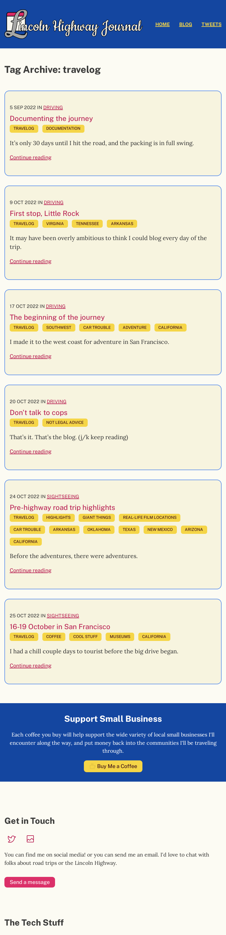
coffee (53, 636)
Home (162, 24)
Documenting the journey (51, 118)
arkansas (122, 223)
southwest (58, 327)
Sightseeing (63, 496)
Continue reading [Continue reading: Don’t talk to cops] (30, 451)
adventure (135, 327)
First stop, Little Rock (44, 213)
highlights (58, 517)
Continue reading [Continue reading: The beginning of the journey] (30, 356)
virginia (55, 223)
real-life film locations (150, 517)
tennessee (87, 223)
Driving (53, 107)
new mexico (160, 529)
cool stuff (85, 636)
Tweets (212, 24)
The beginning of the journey (57, 317)
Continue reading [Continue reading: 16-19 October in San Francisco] (30, 665)
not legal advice (65, 422)
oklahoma (99, 529)
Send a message (30, 882)
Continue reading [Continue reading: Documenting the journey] (30, 157)
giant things (97, 517)
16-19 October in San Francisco (60, 626)
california (170, 327)
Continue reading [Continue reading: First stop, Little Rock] (30, 261)
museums (120, 636)
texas (129, 529)
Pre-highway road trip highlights (62, 507)
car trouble (97, 327)
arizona (194, 529)
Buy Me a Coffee (113, 766)
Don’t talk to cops (38, 412)
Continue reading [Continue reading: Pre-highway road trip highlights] (30, 570)
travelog (24, 128)
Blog (185, 24)
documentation (63, 128)
